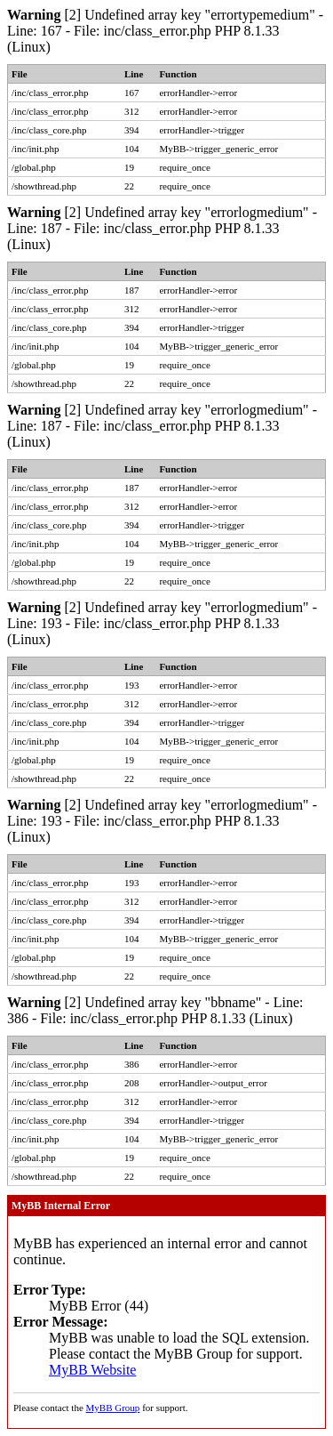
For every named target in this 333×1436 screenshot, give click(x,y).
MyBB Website (92, 1369)
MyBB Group (113, 1407)
